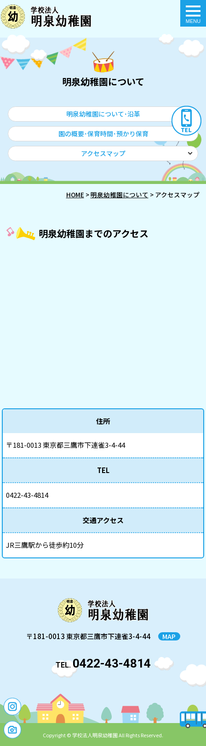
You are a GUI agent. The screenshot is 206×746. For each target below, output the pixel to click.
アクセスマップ (103, 153)
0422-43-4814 (112, 663)
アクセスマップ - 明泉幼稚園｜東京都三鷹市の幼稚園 (46, 16)
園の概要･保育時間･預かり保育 (103, 133)
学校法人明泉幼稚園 (95, 735)
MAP (169, 636)
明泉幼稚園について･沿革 (103, 113)
